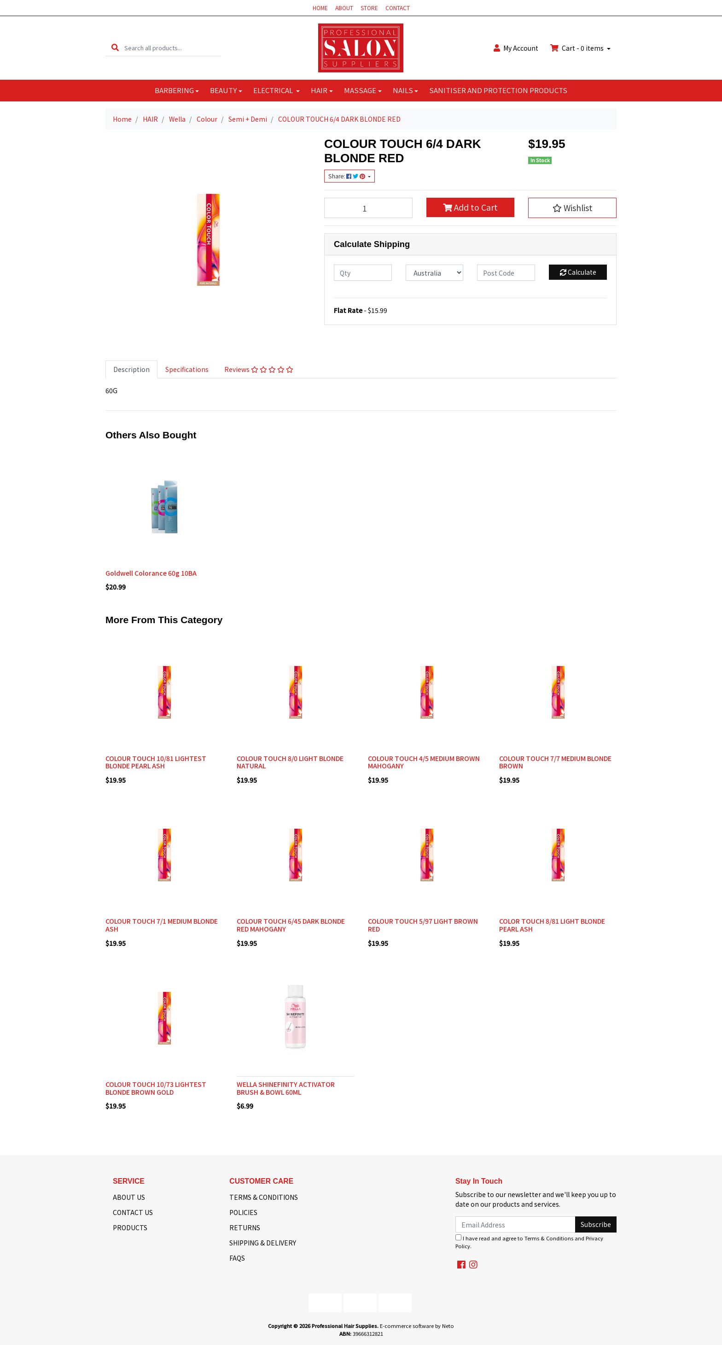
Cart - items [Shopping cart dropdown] (577, 48)
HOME (320, 8)
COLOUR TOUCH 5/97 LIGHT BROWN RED (423, 924)
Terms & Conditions (548, 1238)
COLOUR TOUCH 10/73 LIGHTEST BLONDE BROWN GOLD (155, 1088)
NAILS (403, 90)
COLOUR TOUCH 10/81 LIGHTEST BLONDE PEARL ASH (155, 762)
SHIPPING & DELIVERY (262, 1242)
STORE (369, 8)
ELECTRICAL (273, 90)
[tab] (131, 369)
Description (131, 369)
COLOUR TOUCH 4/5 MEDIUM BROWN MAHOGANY (424, 762)
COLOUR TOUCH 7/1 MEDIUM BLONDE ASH (161, 924)
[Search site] (115, 48)
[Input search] (172, 48)
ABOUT (344, 8)
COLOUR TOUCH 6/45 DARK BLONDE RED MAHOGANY (291, 924)
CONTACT (397, 8)
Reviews (258, 369)
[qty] (363, 273)
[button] (572, 208)
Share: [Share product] (347, 176)
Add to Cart (470, 207)
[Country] (435, 273)
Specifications (187, 369)
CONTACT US (133, 1212)
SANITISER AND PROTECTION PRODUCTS (498, 90)
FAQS (237, 1257)
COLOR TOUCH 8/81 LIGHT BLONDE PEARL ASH (552, 924)
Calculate (578, 272)
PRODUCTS (130, 1227)
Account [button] (516, 48)
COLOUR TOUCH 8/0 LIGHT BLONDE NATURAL (290, 762)
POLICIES (243, 1212)
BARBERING (174, 90)
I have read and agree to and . (529, 1242)
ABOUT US (129, 1197)
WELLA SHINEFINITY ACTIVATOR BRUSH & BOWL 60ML (286, 1088)
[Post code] (506, 273)
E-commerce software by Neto (417, 1325)
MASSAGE (360, 90)
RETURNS (244, 1227)
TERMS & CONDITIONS (263, 1197)
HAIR (319, 90)
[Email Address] (515, 1224)
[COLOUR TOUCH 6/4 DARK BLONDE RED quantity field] (368, 208)
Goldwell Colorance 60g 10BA (151, 573)
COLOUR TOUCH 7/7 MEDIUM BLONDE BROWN (555, 762)
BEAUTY (223, 90)
